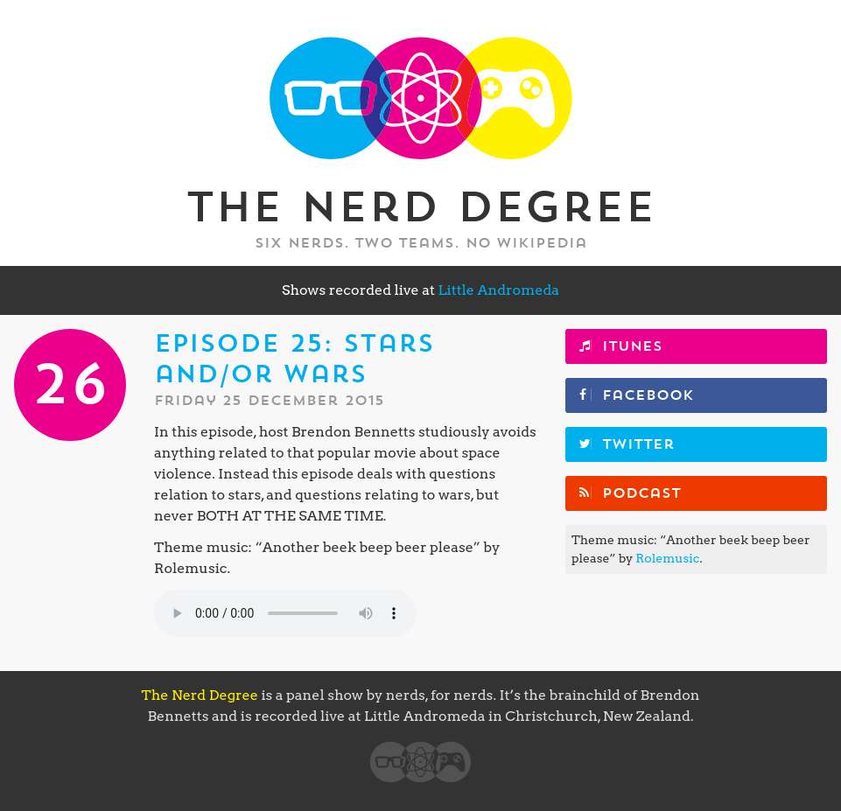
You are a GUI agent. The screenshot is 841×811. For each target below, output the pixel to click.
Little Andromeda (498, 290)
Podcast (641, 493)
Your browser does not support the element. (285, 613)
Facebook (648, 395)
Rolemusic (667, 558)
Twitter (638, 444)
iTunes (632, 346)
